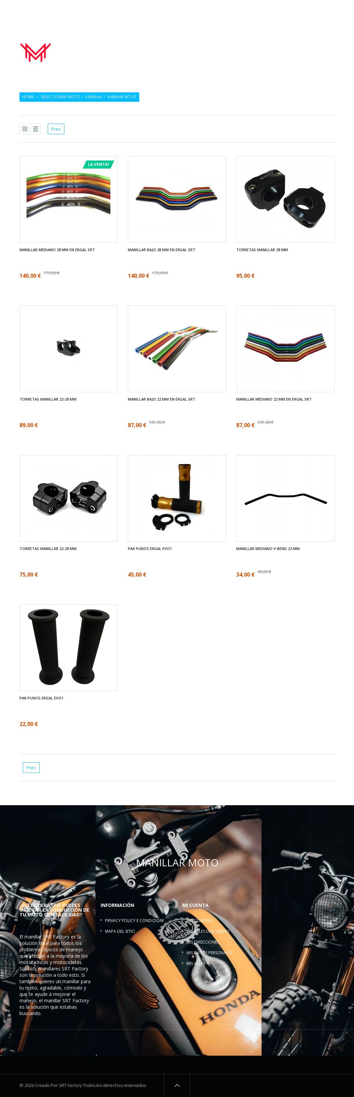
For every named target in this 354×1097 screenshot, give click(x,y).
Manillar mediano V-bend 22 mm (268, 548)
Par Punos (201, 43)
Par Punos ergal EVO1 (150, 548)
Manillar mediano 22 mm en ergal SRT (274, 399)
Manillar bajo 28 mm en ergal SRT (161, 249)
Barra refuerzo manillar (306, 50)
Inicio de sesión (320, 9)
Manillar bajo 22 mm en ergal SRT (161, 399)
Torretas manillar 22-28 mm (48, 399)
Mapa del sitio (120, 931)
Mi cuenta (195, 905)
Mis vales (196, 963)
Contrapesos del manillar (250, 43)
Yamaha (93, 97)
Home (28, 97)
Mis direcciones (203, 942)
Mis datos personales (209, 953)
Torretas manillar (310, 43)
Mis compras (200, 920)
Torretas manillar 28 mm (262, 249)
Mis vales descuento (208, 931)
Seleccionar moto (60, 97)
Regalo (289, 9)
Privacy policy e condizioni (134, 920)
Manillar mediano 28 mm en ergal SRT (57, 249)
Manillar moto (165, 43)
